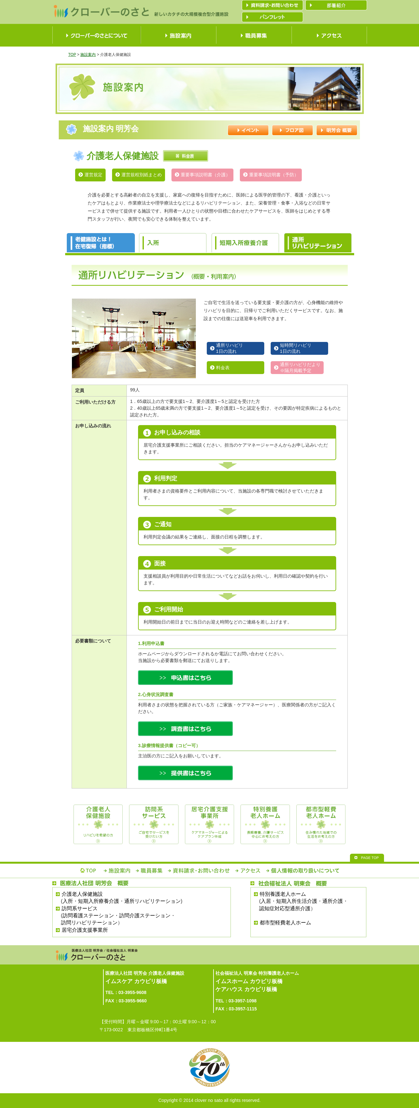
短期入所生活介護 (296, 901)
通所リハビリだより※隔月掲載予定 (300, 367)
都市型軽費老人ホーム (285, 922)
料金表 (223, 367)
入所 (68, 901)
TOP (72, 54)
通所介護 (332, 901)
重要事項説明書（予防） (274, 174)
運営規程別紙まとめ (141, 174)
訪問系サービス (80, 908)
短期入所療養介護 (98, 901)
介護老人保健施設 (82, 894)
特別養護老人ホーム (283, 894)
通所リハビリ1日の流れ (229, 348)
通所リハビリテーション (152, 901)
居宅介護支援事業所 (85, 930)
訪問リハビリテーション (89, 922)
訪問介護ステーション (144, 915)
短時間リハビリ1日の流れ (295, 348)
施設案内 (88, 54)
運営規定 (93, 174)
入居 (266, 901)
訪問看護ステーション (88, 915)
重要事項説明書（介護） (205, 174)
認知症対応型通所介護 (284, 908)
